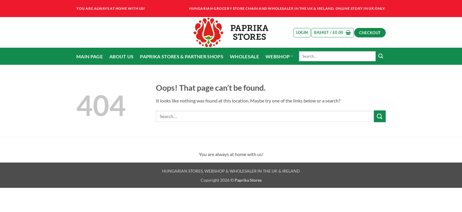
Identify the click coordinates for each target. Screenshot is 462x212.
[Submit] (381, 56)
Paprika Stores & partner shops (181, 56)
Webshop (279, 56)
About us (121, 56)
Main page (89, 56)
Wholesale (244, 56)
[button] (302, 32)
